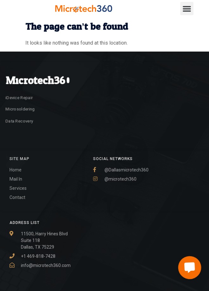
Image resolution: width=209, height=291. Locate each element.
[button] (186, 8)
